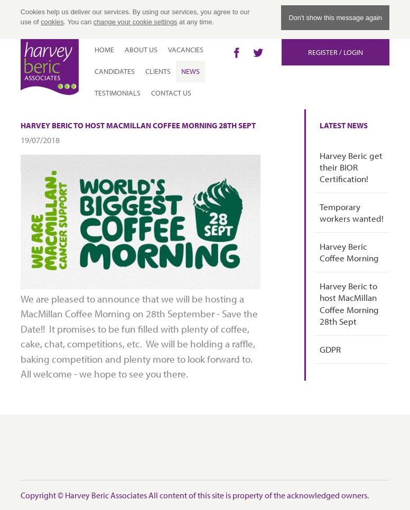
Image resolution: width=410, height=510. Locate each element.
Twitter (258, 52)
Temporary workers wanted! (352, 212)
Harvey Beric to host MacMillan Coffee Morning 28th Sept (349, 303)
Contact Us (171, 93)
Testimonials (118, 93)
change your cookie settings (136, 22)
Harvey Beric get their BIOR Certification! (351, 167)
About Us (141, 49)
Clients (158, 71)
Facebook (236, 52)
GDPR (330, 349)
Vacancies (185, 49)
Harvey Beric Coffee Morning (349, 252)
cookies (52, 22)
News (190, 71)
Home (104, 49)
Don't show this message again (335, 18)
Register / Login (335, 52)
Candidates (115, 71)
